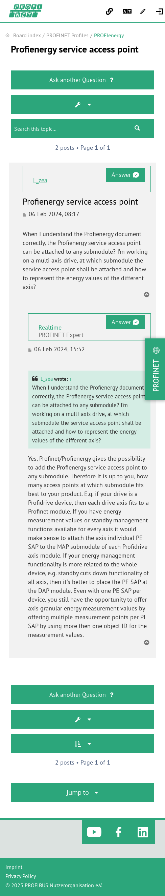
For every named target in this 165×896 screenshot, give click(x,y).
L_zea (40, 180)
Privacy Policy (20, 876)
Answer (125, 175)
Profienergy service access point (75, 49)
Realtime (50, 327)
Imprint (13, 866)
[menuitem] (160, 11)
